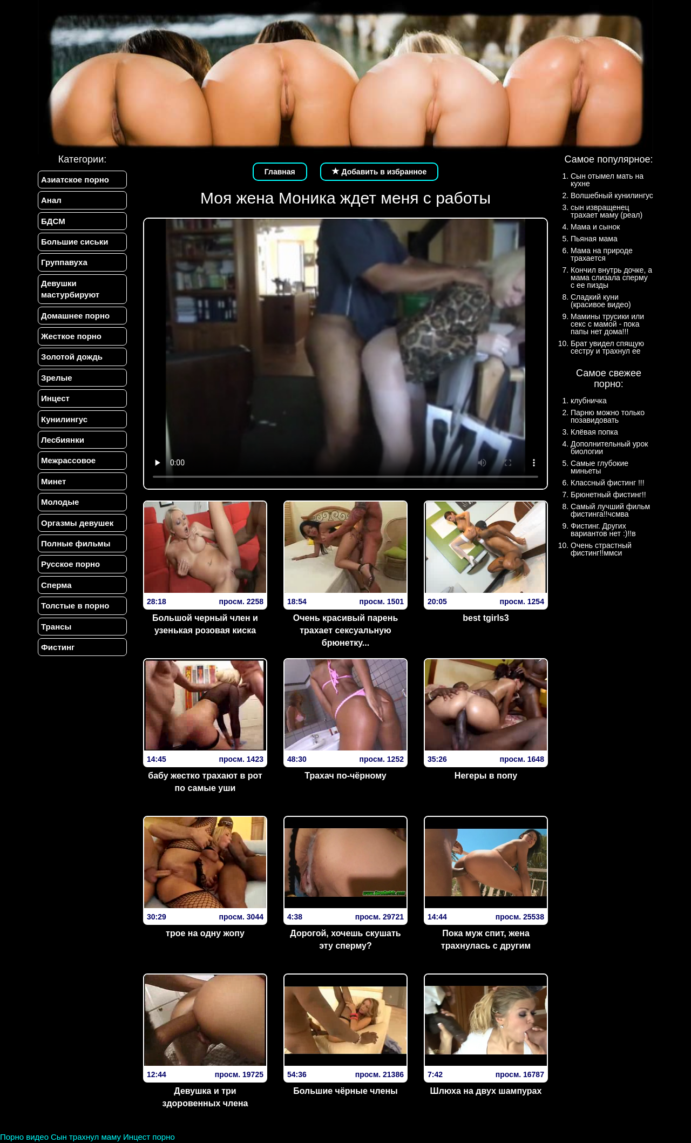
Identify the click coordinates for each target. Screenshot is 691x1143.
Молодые (60, 502)
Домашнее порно (75, 315)
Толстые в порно (75, 606)
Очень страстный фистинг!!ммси (601, 549)
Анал (51, 200)
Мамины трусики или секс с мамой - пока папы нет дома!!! (607, 324)
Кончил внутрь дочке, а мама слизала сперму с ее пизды (611, 277)
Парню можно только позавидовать (608, 416)
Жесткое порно (71, 336)
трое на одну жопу (205, 933)
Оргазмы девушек (77, 522)
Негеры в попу (486, 775)
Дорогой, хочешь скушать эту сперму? (345, 939)
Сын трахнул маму (86, 1136)
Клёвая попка (594, 432)
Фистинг (57, 647)
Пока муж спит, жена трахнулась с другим (486, 939)
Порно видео (24, 1136)
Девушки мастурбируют (70, 289)
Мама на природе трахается (602, 254)
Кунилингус (64, 419)
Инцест (55, 398)
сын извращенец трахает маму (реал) (606, 211)
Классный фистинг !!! (608, 482)
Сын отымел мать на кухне (607, 179)
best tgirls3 (486, 618)
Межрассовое (68, 460)
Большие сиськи (74, 241)
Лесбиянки (62, 439)
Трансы (56, 626)
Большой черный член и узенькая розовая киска (205, 624)
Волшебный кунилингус (612, 195)
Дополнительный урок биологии (609, 447)
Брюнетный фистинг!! (608, 494)
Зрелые (56, 377)
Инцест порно (149, 1136)
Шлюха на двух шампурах (486, 1090)
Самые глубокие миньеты (599, 467)
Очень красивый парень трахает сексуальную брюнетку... (345, 630)
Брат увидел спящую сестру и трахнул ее (607, 347)
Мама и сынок (595, 227)
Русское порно (70, 564)
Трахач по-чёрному (345, 775)
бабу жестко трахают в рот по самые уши (205, 782)
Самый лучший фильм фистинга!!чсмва (610, 510)
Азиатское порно (75, 179)
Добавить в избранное (379, 171)
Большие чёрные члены (345, 1090)
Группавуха (64, 262)
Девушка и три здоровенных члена (205, 1097)
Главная (280, 171)
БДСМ (53, 221)
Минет (53, 481)
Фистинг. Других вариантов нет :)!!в (603, 529)
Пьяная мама (594, 238)
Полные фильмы (75, 544)
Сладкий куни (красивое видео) (601, 300)
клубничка (589, 400)
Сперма (56, 585)
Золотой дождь (72, 357)
